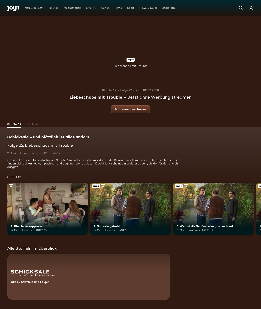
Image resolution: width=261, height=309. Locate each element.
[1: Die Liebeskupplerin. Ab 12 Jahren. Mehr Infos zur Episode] (47, 209)
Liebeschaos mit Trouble (130, 66)
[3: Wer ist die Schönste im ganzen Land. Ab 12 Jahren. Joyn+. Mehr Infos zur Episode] (213, 209)
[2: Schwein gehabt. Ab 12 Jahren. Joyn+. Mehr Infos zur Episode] (130, 209)
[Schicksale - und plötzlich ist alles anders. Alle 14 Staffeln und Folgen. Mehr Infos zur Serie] (88, 277)
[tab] (14, 124)
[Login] (251, 8)
